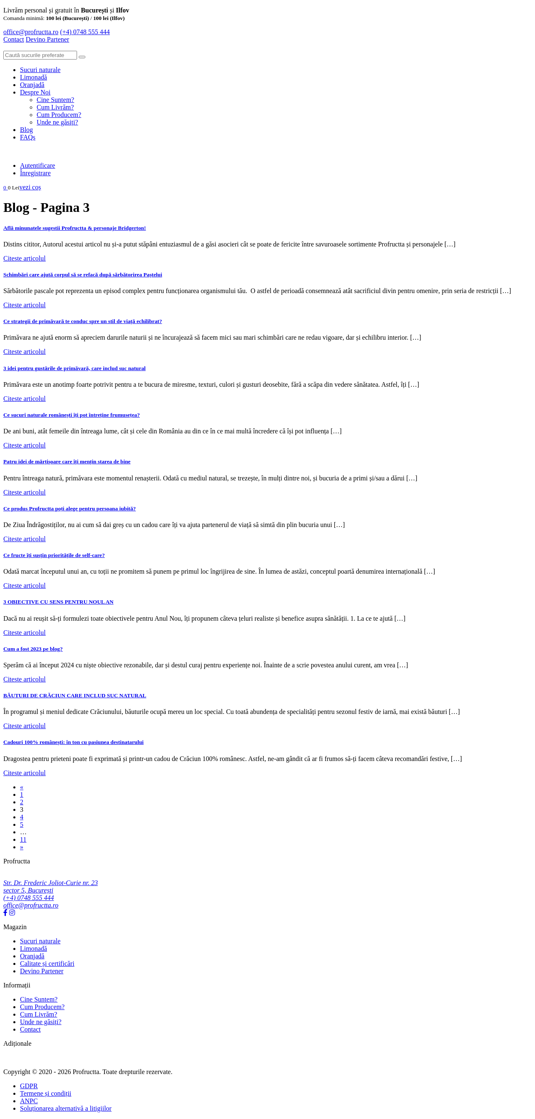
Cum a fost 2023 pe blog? (33, 649)
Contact (13, 39)
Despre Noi (35, 92)
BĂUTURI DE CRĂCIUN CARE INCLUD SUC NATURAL (74, 695)
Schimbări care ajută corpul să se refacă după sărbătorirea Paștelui (82, 274)
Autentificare (37, 165)
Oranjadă (32, 84)
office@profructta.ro (30, 31)
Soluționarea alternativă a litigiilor (66, 1108)
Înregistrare (35, 173)
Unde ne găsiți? (57, 122)
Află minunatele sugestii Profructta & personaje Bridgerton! (74, 228)
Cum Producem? (59, 114)
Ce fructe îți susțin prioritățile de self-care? (54, 555)
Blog (26, 129)
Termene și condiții (45, 1093)
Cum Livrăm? (55, 107)
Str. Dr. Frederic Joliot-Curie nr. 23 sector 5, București (50, 886)
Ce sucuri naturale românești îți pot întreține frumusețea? (71, 415)
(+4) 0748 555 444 (85, 31)
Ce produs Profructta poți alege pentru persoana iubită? (69, 508)
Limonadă (33, 77)
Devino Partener (41, 971)
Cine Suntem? (55, 99)
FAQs (27, 137)
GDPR (29, 1085)
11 (23, 839)
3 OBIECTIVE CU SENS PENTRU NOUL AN (58, 602)
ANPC (29, 1100)
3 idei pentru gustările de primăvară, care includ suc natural (74, 368)
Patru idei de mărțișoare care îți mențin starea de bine (66, 461)
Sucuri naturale (40, 69)
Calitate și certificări (47, 963)
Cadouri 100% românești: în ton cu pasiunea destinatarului (73, 742)
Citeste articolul (24, 258)
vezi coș (30, 187)
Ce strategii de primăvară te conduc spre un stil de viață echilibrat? (82, 321)
